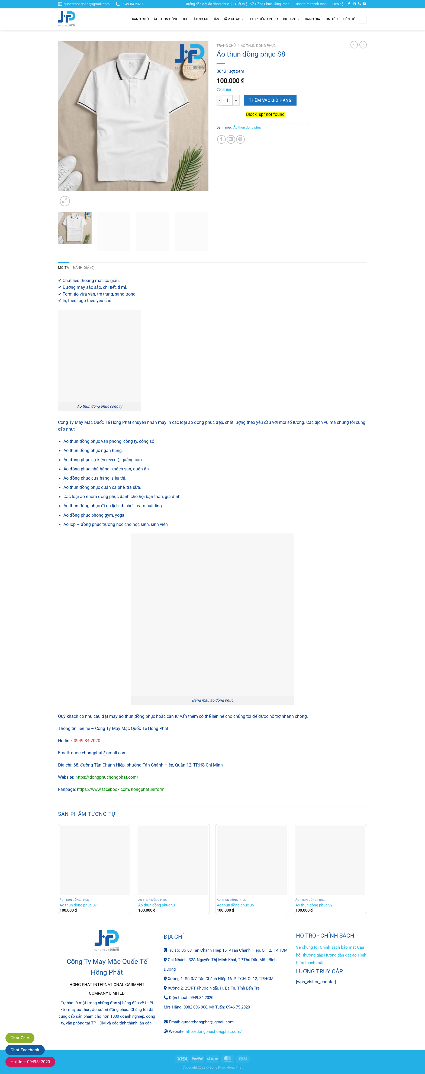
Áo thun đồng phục (171, 19)
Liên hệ (337, 4)
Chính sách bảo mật (338, 947)
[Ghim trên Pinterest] (240, 139)
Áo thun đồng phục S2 (314, 905)
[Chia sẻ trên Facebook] (221, 139)
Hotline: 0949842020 (30, 1061)
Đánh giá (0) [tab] (82, 268)
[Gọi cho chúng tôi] (359, 4)
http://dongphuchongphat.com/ (214, 1031)
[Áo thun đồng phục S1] (173, 860)
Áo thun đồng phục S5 (235, 905)
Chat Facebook (25, 1049)
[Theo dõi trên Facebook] (349, 4)
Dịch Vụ (291, 19)
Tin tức (331, 19)
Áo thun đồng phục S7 (78, 905)
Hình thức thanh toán (311, 4)
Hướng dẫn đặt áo (340, 954)
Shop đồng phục (263, 19)
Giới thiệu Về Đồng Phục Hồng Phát (262, 4)
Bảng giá (312, 19)
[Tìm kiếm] (362, 19)
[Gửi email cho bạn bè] (231, 139)
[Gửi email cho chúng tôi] (354, 4)
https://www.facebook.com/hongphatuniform (121, 789)
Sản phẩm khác (228, 19)
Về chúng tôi (307, 947)
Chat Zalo (20, 1038)
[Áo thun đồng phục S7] (95, 860)
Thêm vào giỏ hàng (270, 100)
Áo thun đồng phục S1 (156, 905)
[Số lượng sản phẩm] (227, 100)
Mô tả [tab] (63, 268)
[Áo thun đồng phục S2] (330, 860)
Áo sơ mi (201, 19)
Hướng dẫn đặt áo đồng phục (207, 4)
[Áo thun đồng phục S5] (252, 860)
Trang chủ (139, 19)
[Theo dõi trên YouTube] (364, 4)
